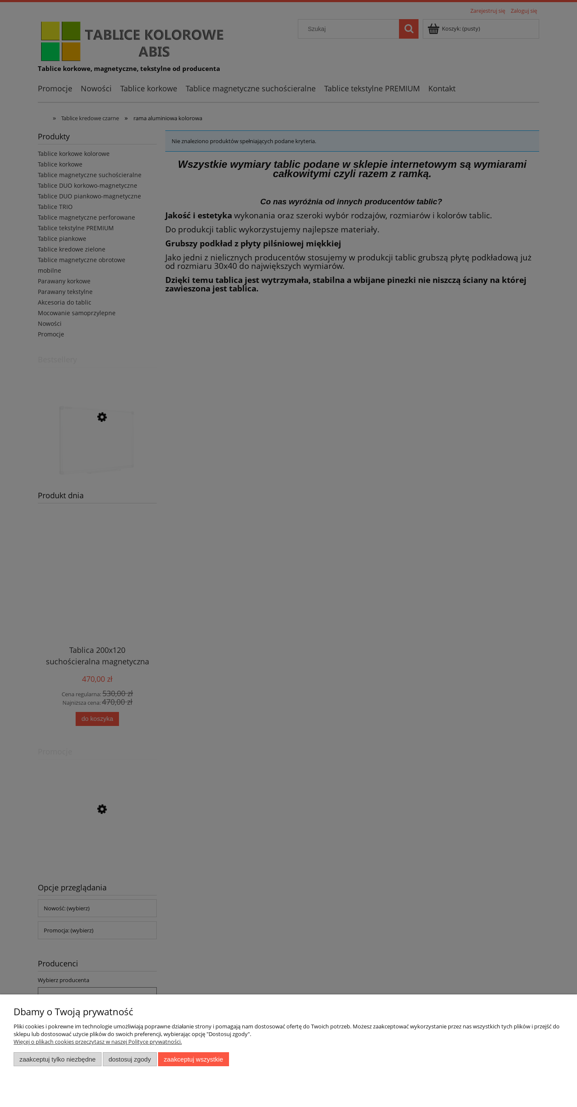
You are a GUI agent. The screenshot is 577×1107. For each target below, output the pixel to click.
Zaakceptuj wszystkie (193, 1059)
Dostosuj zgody (129, 1059)
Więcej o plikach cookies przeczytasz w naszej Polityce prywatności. (98, 1041)
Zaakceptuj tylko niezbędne (58, 1059)
